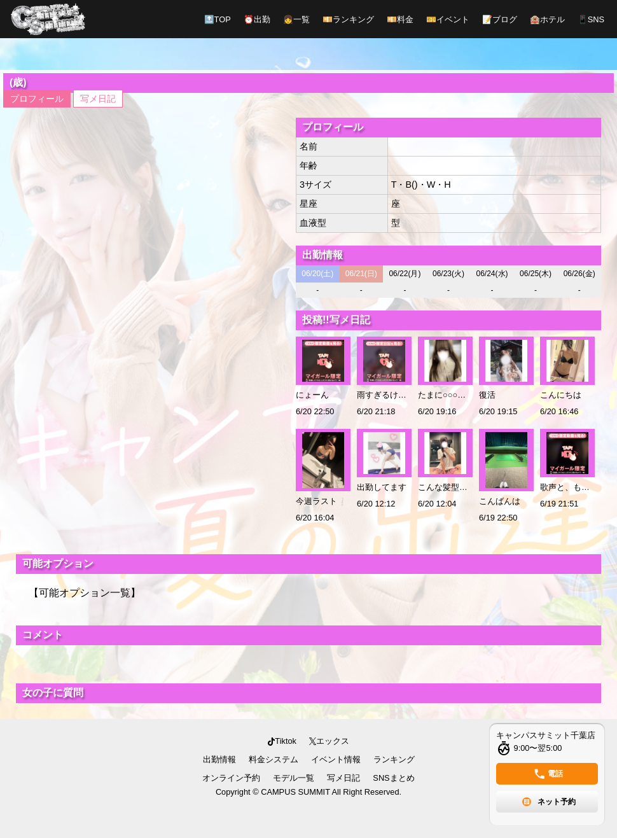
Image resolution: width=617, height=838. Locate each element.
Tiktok (282, 741)
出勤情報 (219, 759)
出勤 (257, 19)
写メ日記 (98, 99)
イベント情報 (336, 759)
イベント (447, 19)
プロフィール (37, 99)
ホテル (547, 19)
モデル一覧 (293, 778)
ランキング (348, 19)
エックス (329, 741)
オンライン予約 (231, 778)
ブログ (499, 19)
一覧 (296, 19)
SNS (591, 19)
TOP (217, 19)
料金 (400, 19)
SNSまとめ (393, 778)
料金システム (273, 759)
